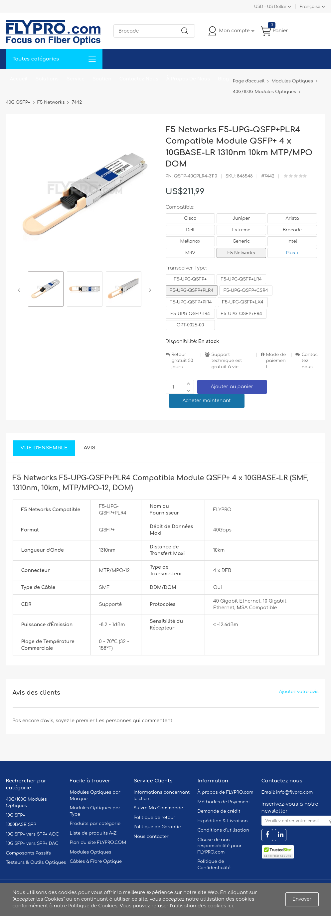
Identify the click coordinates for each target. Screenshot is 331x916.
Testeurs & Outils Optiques (36, 862)
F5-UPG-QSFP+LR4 (241, 279)
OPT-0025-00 (190, 325)
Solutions (47, 78)
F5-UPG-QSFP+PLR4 (192, 290)
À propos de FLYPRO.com (225, 792)
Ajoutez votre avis (299, 691)
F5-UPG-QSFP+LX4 (242, 302)
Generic (241, 241)
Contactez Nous (138, 78)
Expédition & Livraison (223, 821)
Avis (89, 448)
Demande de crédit (219, 811)
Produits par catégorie (95, 823)
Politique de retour (155, 817)
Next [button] (148, 290)
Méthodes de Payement (224, 802)
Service (75, 78)
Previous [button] (20, 290)
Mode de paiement (276, 360)
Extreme (241, 230)
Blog (223, 78)
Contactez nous (309, 360)
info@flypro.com (294, 792)
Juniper (241, 218)
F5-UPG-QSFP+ (190, 279)
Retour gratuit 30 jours (182, 360)
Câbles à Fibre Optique (96, 861)
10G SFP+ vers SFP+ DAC (32, 843)
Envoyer (302, 899)
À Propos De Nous (188, 78)
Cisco (190, 218)
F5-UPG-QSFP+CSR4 (246, 290)
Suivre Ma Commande (158, 808)
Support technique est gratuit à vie (226, 360)
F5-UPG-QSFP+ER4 (241, 313)
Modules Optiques (90, 852)
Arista (292, 218)
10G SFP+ (15, 815)
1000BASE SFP (21, 824)
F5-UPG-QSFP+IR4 (190, 313)
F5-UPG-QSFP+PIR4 (191, 302)
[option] (45, 290)
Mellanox (190, 241)
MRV (190, 253)
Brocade (292, 230)
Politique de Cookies (92, 905)
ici (230, 905)
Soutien (101, 78)
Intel (292, 241)
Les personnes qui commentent (134, 720)
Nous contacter (151, 836)
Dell (190, 230)
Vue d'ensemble (44, 448)
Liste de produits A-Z (93, 833)
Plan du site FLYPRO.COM (98, 842)
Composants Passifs (28, 853)
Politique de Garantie (157, 827)
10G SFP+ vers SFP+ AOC (32, 834)
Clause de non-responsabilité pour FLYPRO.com (220, 846)
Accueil (19, 78)
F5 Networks (241, 253)
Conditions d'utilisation (223, 830)
